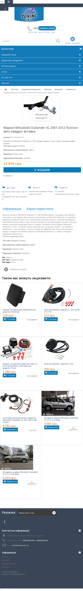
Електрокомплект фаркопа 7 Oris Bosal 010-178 (62, 311)
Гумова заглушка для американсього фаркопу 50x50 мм (19, 311)
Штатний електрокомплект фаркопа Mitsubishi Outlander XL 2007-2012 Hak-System (20, 420)
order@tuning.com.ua (20, 545)
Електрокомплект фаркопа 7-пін (58, 364)
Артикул (6, 137)
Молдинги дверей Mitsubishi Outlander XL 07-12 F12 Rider (61, 419)
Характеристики (39, 208)
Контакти (6, 567)
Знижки (5, 557)
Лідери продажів (9, 564)
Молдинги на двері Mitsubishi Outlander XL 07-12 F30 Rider (20, 473)
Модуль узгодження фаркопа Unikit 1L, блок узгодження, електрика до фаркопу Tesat (20, 366)
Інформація (12, 208)
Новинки (5, 560)
